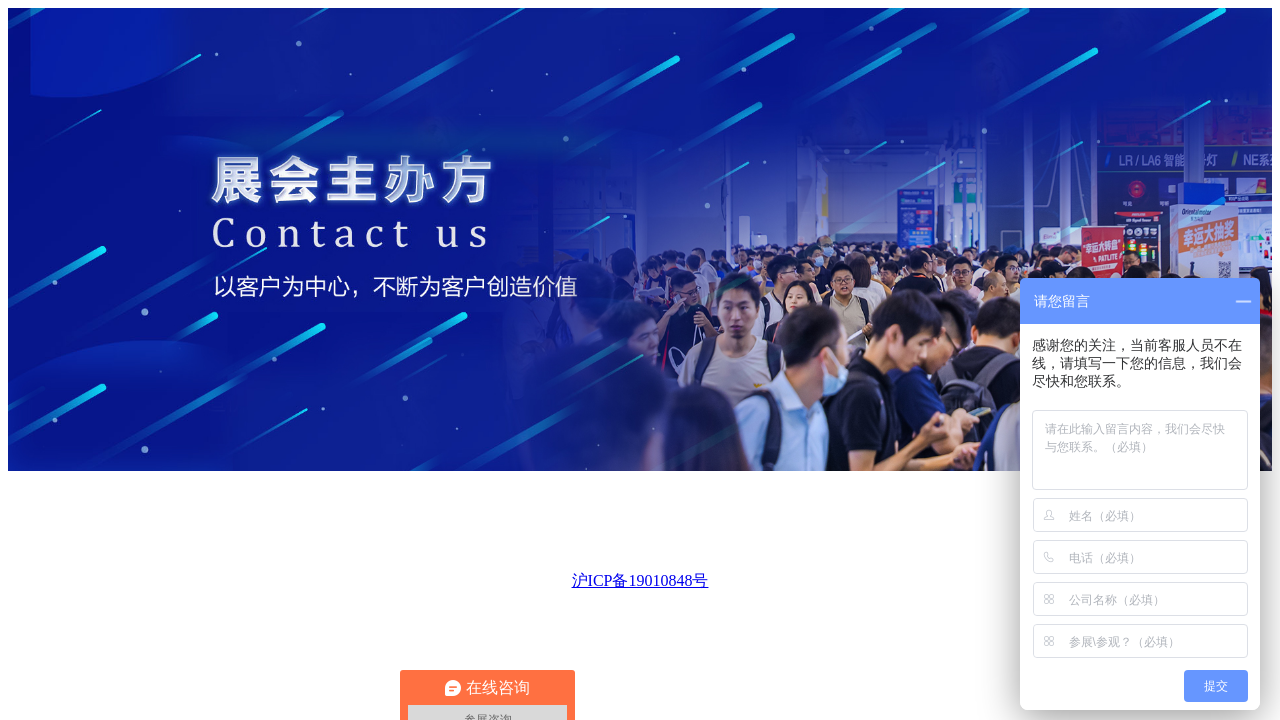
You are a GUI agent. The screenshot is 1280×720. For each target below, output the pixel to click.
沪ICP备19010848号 (640, 580)
